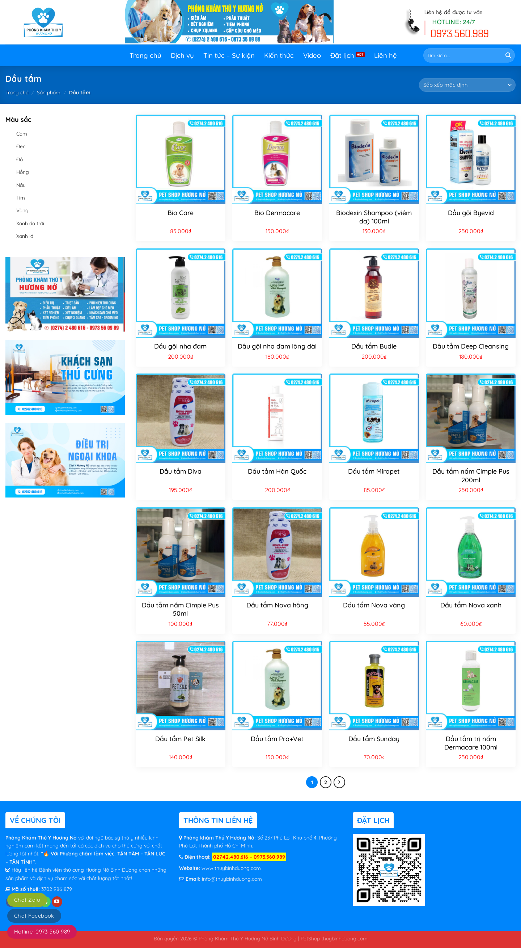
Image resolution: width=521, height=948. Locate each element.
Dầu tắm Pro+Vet (277, 739)
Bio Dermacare (277, 213)
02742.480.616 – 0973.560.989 (249, 857)
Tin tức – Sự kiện (229, 55)
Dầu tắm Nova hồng (277, 605)
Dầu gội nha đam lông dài (277, 346)
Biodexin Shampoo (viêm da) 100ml (374, 217)
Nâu (21, 185)
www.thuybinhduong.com (231, 868)
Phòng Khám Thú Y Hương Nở (41, 837)
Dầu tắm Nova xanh (470, 605)
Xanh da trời (30, 223)
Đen (21, 146)
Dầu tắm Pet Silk (180, 739)
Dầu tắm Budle (374, 346)
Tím (20, 198)
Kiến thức (279, 55)
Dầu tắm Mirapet (374, 471)
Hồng (22, 172)
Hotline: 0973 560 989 (42, 931)
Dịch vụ (182, 55)
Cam (21, 134)
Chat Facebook (34, 915)
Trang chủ (145, 55)
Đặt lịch (342, 55)
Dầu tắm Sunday (373, 739)
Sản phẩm (48, 92)
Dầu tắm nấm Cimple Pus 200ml (470, 475)
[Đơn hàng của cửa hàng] (467, 85)
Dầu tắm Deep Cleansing (471, 346)
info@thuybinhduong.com (232, 879)
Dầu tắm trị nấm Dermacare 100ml (470, 743)
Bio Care (181, 213)
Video (312, 55)
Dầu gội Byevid (471, 213)
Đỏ (19, 159)
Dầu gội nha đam (180, 346)
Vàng (22, 210)
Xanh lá (24, 236)
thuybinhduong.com (344, 938)
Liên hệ (385, 55)
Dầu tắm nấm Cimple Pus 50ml (180, 609)
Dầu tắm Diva (181, 471)
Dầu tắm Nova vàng (374, 605)
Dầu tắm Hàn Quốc (277, 471)
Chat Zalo (27, 899)
